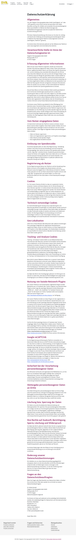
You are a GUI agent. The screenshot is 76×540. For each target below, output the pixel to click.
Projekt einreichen (19, 3)
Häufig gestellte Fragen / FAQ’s (35, 524)
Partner (53, 524)
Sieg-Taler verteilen (8, 526)
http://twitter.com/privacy (35, 333)
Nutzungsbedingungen (33, 526)
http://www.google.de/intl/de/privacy (37, 360)
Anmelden (62, 4)
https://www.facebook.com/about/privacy (39, 331)
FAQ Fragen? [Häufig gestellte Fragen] (32, 3)
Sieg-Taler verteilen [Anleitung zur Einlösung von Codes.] (25, 3)
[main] (38, 263)
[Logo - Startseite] (5, 3)
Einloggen (70, 4)
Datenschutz (54, 528)
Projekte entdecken (13, 3)
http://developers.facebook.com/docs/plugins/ (39, 295)
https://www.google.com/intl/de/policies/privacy (40, 361)
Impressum (54, 526)
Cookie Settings (55, 530)
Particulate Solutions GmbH (53, 539)
